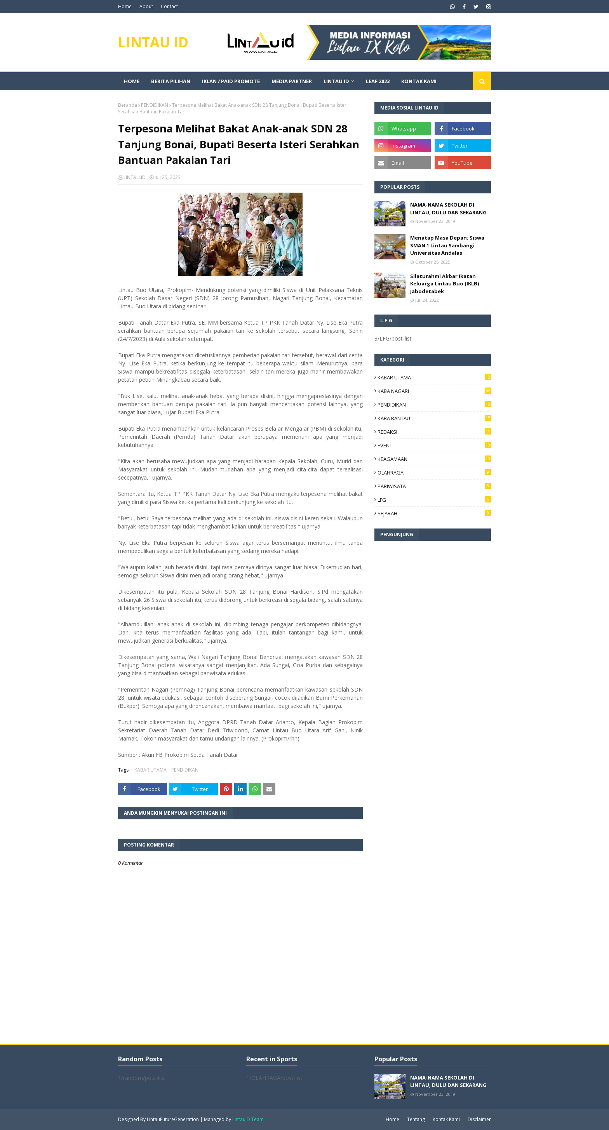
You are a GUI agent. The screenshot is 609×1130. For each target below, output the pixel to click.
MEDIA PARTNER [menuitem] (291, 81)
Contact (169, 6)
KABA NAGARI (434, 391)
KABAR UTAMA (150, 770)
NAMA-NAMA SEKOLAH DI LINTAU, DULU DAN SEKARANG (448, 208)
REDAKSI (434, 431)
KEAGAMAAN (434, 458)
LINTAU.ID (135, 177)
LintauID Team (248, 1119)
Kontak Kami (446, 1119)
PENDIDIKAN (154, 105)
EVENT (434, 445)
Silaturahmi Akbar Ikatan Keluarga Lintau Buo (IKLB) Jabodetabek (444, 284)
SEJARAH (434, 513)
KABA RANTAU (434, 418)
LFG (434, 499)
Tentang (416, 1119)
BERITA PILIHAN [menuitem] (170, 81)
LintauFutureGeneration (173, 1119)
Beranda (127, 105)
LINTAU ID (153, 42)
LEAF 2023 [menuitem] (378, 81)
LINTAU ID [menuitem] (336, 81)
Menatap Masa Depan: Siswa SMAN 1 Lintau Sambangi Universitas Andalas (447, 245)
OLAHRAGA (434, 472)
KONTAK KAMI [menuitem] (419, 81)
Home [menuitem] (131, 81)
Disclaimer (479, 1119)
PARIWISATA (434, 486)
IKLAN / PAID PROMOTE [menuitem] (231, 81)
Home (125, 6)
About (146, 6)
